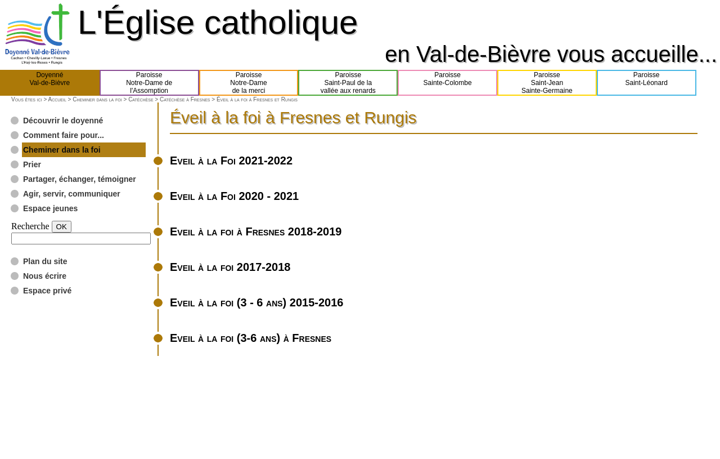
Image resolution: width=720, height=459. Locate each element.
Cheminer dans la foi (97, 99)
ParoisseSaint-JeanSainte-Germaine (547, 83)
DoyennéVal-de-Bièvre (49, 83)
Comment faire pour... (63, 135)
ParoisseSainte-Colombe (448, 83)
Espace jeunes (50, 208)
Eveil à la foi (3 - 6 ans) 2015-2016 (256, 302)
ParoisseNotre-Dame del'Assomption (149, 83)
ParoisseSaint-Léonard (646, 83)
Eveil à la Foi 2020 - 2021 (234, 196)
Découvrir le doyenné (63, 120)
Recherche (30, 226)
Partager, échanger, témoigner (79, 179)
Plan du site (45, 261)
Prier (32, 164)
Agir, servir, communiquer (71, 193)
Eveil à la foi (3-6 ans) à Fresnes (250, 338)
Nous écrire (44, 275)
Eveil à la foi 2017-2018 (230, 267)
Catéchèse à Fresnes (185, 99)
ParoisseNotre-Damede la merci (248, 83)
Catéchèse (140, 99)
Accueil (57, 99)
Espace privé (47, 290)
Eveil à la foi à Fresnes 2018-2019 (255, 231)
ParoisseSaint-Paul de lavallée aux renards (348, 83)
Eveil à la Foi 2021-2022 (231, 160)
